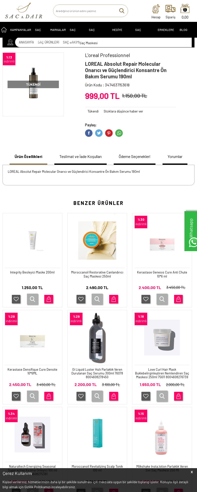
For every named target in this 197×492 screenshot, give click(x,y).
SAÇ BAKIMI (39, 35)
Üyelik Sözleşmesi (49, 414)
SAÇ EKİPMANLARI (144, 35)
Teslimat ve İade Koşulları (69, 159)
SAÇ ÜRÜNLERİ (15, 395)
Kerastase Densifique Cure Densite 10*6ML (162, 281)
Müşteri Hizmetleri (81, 416)
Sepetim (74, 423)
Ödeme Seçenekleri (130, 159)
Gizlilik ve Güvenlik (49, 438)
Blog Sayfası (185, 35)
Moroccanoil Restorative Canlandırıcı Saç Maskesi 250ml (32, 281)
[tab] (24, 160)
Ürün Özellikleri (19, 159)
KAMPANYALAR (20, 33)
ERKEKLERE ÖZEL (166, 35)
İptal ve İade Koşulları (44, 429)
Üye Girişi (106, 402)
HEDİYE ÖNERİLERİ (119, 35)
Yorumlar (179, 159)
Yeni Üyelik (107, 395)
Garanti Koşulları (48, 400)
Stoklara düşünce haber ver (123, 111)
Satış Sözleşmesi (48, 421)
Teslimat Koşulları (49, 407)
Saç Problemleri (98, 35)
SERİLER (11, 402)
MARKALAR (58, 33)
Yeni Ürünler (76, 409)
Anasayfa (75, 395)
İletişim (73, 402)
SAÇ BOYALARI (77, 35)
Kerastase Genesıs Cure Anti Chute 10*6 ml (97, 281)
